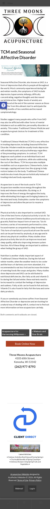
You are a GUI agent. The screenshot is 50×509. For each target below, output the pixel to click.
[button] (3, 105)
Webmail (19, 488)
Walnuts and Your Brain (39, 332)
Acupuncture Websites (19, 474)
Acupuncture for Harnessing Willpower (14, 332)
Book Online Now (25, 343)
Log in (32, 488)
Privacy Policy (35, 480)
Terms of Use (22, 480)
